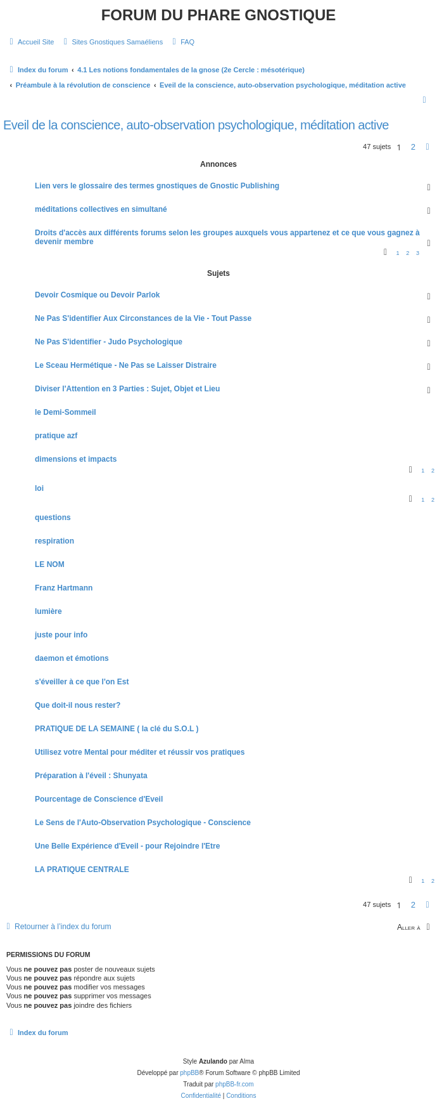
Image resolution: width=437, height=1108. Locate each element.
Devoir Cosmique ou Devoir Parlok (97, 294)
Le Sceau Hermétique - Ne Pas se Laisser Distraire (126, 365)
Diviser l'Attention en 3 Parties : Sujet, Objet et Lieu (127, 388)
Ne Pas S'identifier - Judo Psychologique (108, 341)
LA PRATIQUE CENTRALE (82, 869)
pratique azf (56, 435)
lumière (48, 611)
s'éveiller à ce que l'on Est (82, 681)
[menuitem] (30, 41)
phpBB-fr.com (234, 1084)
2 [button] (413, 147)
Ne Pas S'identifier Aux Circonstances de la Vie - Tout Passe (143, 318)
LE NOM (50, 564)
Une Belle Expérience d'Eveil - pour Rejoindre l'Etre (127, 846)
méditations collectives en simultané (101, 209)
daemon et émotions (72, 658)
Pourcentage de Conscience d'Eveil (99, 799)
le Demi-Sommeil (65, 412)
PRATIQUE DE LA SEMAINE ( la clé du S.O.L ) (116, 728)
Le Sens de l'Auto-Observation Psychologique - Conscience (143, 822)
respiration (54, 541)
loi (39, 488)
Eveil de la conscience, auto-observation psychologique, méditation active (196, 125)
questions (53, 517)
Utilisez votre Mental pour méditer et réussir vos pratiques (139, 752)
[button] (427, 147)
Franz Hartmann (63, 587)
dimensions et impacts (76, 459)
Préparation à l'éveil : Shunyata (91, 775)
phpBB (189, 1072)
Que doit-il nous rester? (77, 705)
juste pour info (61, 634)
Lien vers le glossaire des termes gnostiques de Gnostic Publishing (157, 185)
